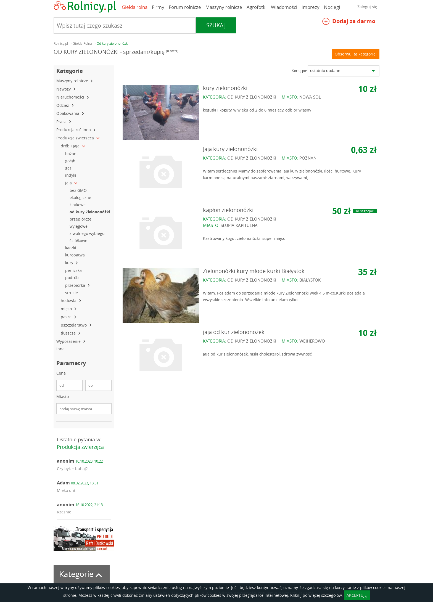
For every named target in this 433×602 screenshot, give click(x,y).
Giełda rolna (134, 7)
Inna (61, 348)
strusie (72, 292)
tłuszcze (69, 333)
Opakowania (68, 113)
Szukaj (216, 25)
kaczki (71, 247)
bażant (72, 153)
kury (69, 262)
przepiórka (75, 285)
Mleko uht (66, 490)
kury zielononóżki (225, 88)
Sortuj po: (299, 70)
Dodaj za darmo (348, 21)
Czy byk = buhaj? (72, 468)
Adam (77, 483)
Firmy (158, 7)
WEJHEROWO (312, 341)
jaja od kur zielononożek (234, 332)
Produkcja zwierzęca (75, 137)
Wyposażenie (69, 341)
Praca (62, 121)
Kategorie (81, 574)
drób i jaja (71, 145)
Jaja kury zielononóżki (230, 149)
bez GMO (79, 190)
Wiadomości (284, 7)
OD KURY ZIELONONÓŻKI (251, 97)
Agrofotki (256, 7)
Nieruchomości (70, 97)
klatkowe (78, 204)
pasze (67, 316)
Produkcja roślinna (74, 129)
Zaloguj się (367, 6)
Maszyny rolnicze (223, 7)
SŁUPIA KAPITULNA (239, 225)
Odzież (63, 105)
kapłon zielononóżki (228, 210)
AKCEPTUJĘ (357, 595)
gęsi (69, 168)
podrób (73, 277)
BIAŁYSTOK (310, 280)
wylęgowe (79, 226)
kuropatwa (75, 255)
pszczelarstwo (74, 325)
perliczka (74, 270)
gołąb (70, 160)
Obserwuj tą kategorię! (356, 54)
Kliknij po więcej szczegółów (316, 595)
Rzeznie (64, 512)
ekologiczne (81, 197)
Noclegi (332, 7)
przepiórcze (81, 219)
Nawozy (64, 89)
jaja (69, 182)
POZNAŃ (307, 158)
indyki (71, 175)
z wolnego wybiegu (88, 233)
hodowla (69, 300)
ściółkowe (79, 240)
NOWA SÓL (310, 97)
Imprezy (311, 7)
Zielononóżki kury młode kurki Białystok (254, 271)
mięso (67, 308)
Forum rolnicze (185, 7)
